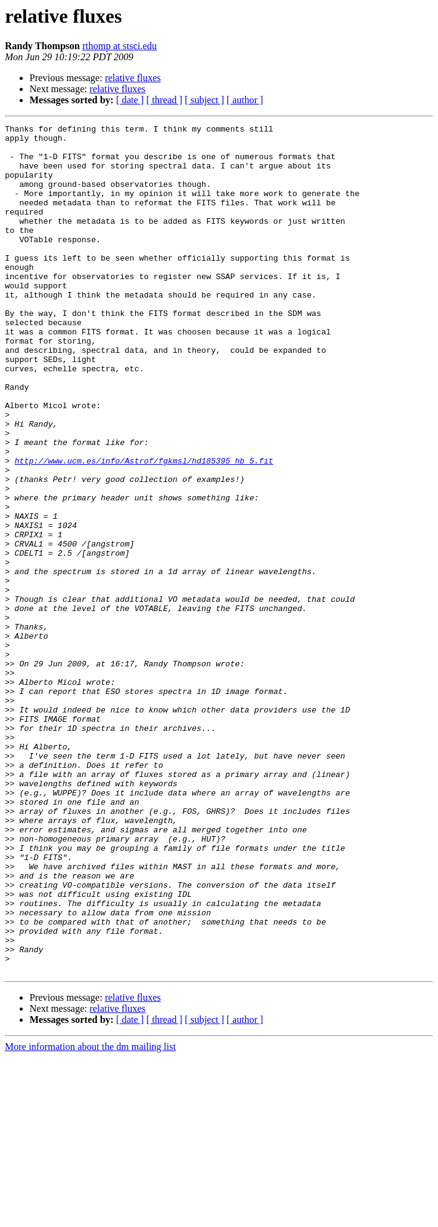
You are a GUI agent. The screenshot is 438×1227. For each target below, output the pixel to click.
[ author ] (245, 100)
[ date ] (130, 100)
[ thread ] (164, 100)
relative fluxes (133, 78)
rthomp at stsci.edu (119, 46)
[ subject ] (204, 100)
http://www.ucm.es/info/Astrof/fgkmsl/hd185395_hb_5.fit (144, 528)
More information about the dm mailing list (90, 1216)
